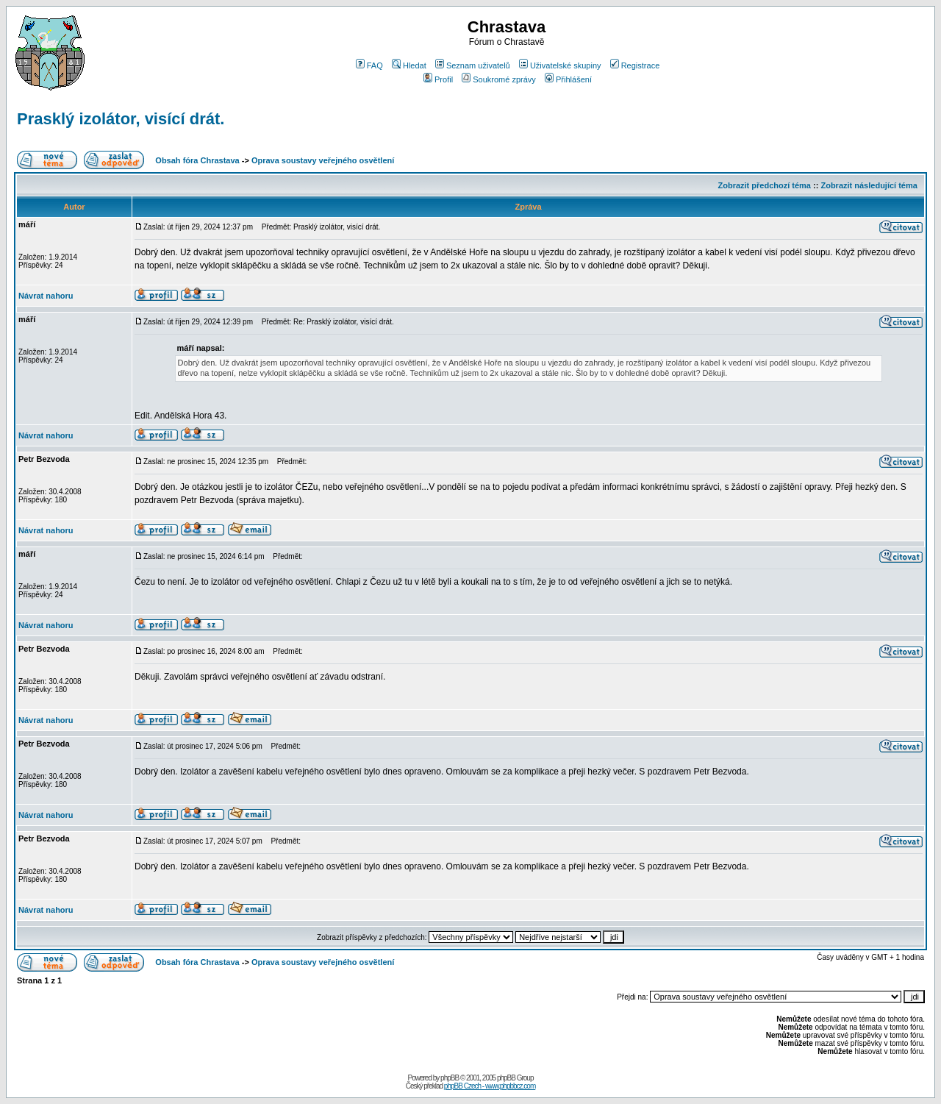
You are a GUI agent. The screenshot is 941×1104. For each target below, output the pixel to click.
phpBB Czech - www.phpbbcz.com (489, 1086)
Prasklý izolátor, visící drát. (120, 119)
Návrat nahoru (46, 295)
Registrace (635, 65)
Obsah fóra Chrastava (197, 160)
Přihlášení (568, 79)
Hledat (409, 65)
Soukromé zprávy (499, 79)
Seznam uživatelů (472, 65)
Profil (438, 79)
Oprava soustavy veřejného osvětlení (322, 160)
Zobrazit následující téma (868, 185)
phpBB (449, 1078)
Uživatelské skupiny (560, 65)
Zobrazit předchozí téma (764, 185)
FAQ (369, 65)
